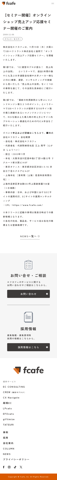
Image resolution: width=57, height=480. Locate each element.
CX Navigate (11, 397)
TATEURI (8, 424)
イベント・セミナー (12, 39)
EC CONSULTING (14, 386)
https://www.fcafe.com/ (28, 204)
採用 (5, 437)
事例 (5, 432)
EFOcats (8, 413)
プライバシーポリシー (16, 459)
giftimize (9, 419)
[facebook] (3, 467)
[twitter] (21, 467)
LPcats (7, 408)
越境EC (7, 403)
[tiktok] (15, 467)
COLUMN (9, 448)
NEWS (7, 454)
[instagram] (9, 467)
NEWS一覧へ (28, 236)
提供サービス (9, 381)
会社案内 (8, 443)
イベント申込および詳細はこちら (21, 132)
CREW (14, 392)
